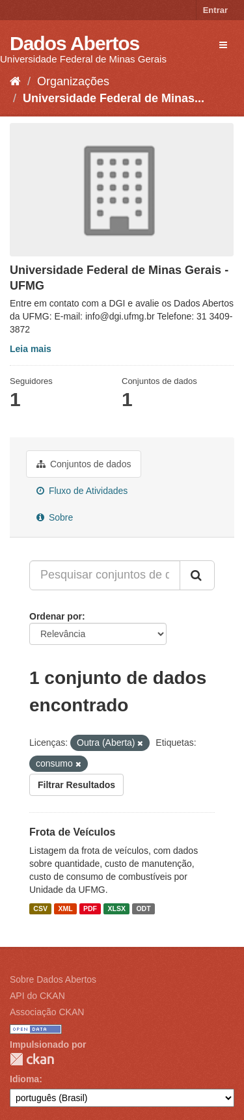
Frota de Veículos (72, 832)
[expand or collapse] (223, 45)
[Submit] (197, 575)
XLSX (117, 908)
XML (65, 908)
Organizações (73, 81)
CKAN (32, 1059)
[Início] (15, 81)
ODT (143, 908)
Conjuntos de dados (83, 464)
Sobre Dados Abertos (53, 979)
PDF (90, 908)
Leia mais (30, 349)
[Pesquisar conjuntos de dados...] (104, 575)
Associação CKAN (47, 1012)
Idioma (24, 1079)
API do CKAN (37, 995)
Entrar (215, 10)
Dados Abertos (74, 43)
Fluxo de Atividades (82, 490)
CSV (40, 908)
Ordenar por (55, 616)
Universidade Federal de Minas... (113, 98)
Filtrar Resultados (76, 785)
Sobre (54, 517)
